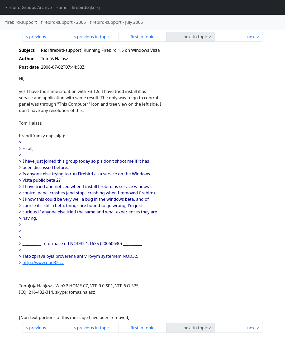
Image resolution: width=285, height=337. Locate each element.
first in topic (142, 37)
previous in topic (93, 37)
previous (37, 37)
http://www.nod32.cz (43, 262)
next (251, 37)
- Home (36, 7)
